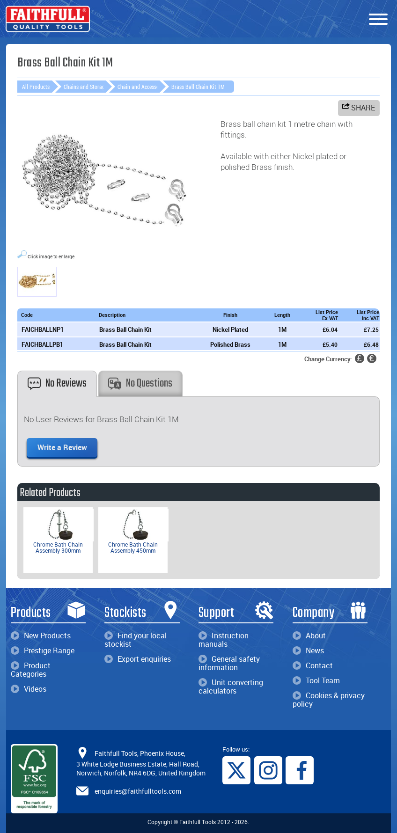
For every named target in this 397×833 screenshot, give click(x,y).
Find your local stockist (135, 639)
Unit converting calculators (230, 686)
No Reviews (57, 383)
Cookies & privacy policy (329, 699)
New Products (41, 635)
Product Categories (31, 669)
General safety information (229, 663)
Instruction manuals (223, 639)
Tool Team (316, 680)
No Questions (140, 383)
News (308, 650)
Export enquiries (137, 659)
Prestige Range (42, 650)
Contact (313, 665)
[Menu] (378, 20)
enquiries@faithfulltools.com (138, 791)
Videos (28, 689)
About (309, 635)
